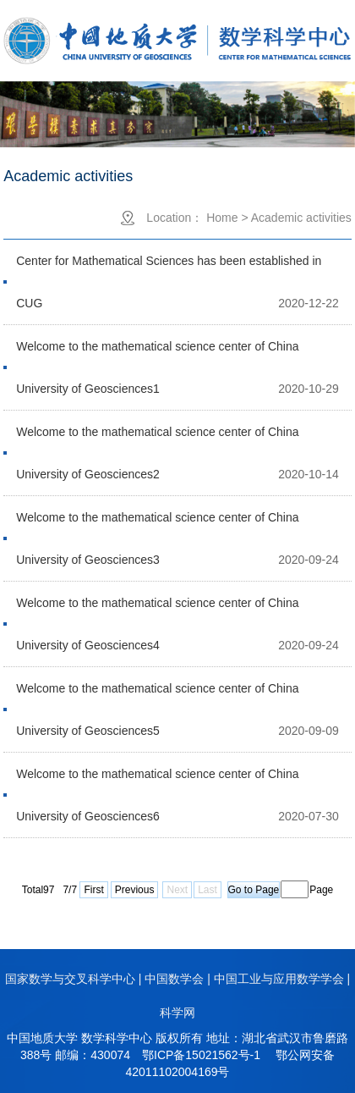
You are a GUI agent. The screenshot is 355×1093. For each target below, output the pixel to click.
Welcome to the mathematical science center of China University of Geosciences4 (157, 610)
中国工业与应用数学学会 (279, 978)
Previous (135, 890)
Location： (174, 217)
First (93, 890)
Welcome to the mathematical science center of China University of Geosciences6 (157, 781)
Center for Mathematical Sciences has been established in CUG (168, 268)
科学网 (177, 1012)
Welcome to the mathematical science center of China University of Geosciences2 (157, 439)
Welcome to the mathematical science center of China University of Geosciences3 (157, 524)
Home (222, 217)
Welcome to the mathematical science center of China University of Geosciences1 (157, 353)
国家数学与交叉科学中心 (70, 978)
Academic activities (301, 217)
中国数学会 (174, 978)
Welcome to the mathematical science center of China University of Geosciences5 (157, 695)
